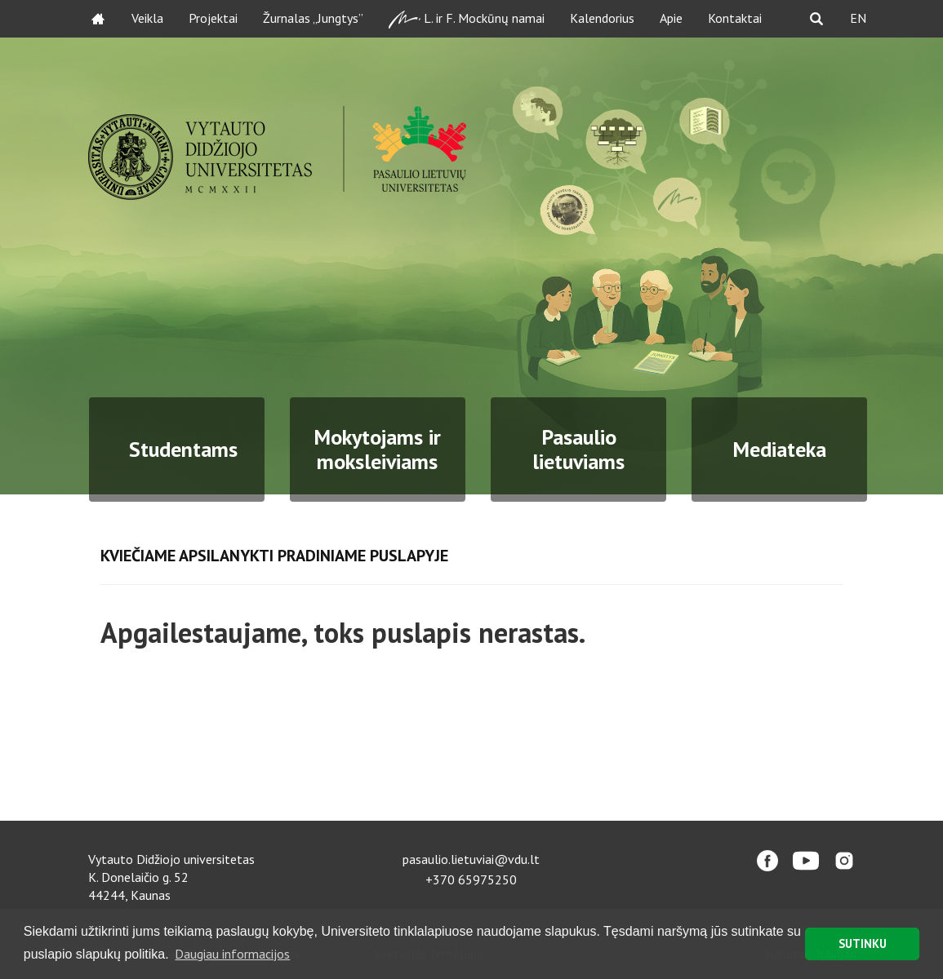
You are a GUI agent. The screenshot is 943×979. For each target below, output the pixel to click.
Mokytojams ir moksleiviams (377, 449)
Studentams (183, 449)
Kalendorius (602, 18)
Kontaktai (735, 18)
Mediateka (779, 449)
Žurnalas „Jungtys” (313, 18)
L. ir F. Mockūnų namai (467, 19)
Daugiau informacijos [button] (232, 954)
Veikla (147, 18)
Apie (671, 18)
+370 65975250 (471, 879)
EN (858, 18)
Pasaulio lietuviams (578, 449)
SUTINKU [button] (862, 943)
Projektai (213, 18)
